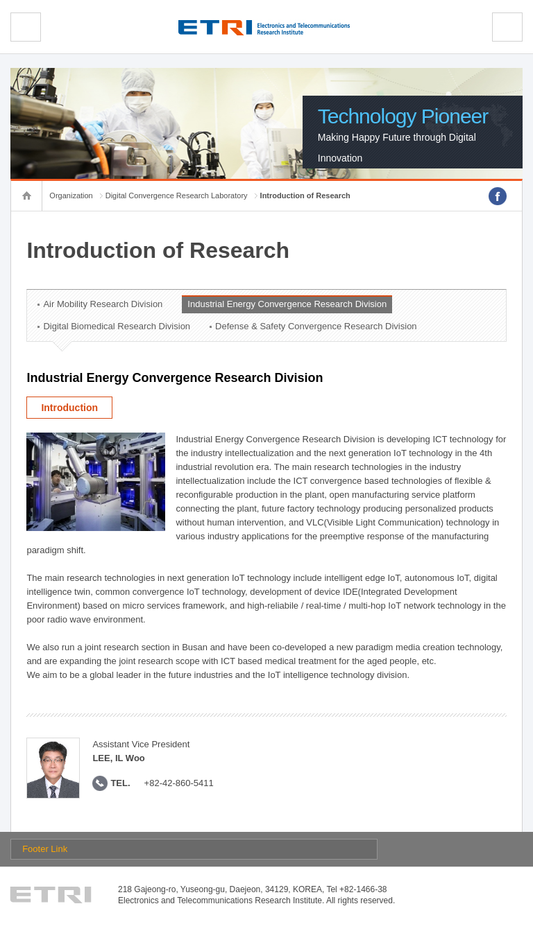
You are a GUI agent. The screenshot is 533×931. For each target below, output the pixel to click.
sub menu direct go (0, 0)
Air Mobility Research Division (102, 304)
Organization (70, 195)
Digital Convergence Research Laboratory (176, 195)
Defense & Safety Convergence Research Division (315, 326)
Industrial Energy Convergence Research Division (287, 304)
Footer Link (44, 849)
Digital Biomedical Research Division (116, 326)
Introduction (69, 407)
